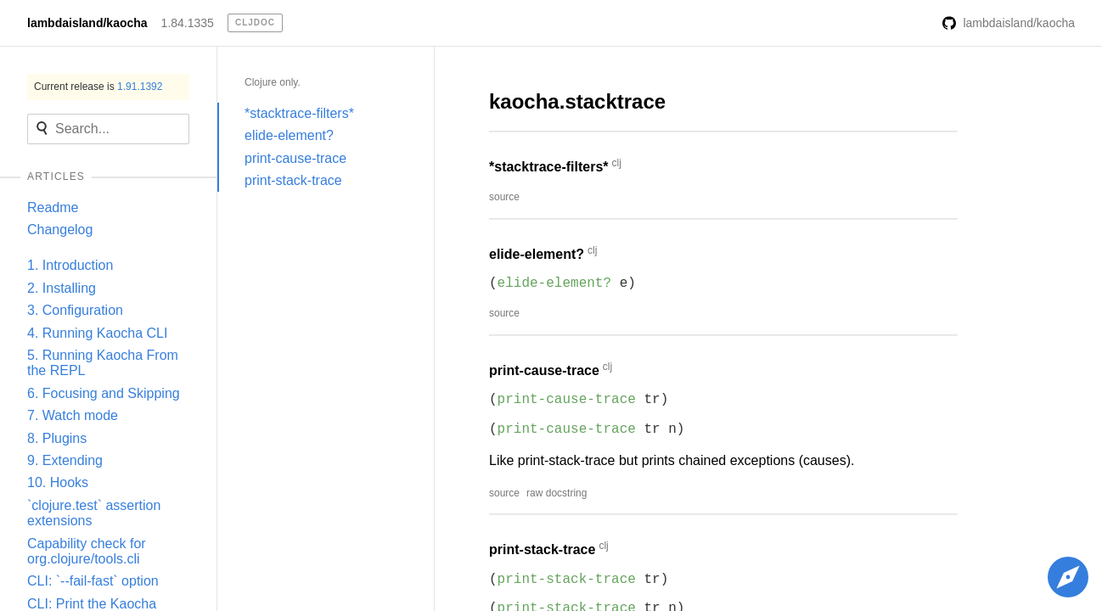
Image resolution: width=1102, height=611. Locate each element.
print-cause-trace (295, 158)
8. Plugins (57, 438)
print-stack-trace (293, 180)
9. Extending (65, 460)
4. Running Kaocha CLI (97, 333)
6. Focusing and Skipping (103, 393)
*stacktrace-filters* (299, 113)
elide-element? (289, 135)
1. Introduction (70, 265)
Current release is (98, 86)
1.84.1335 (187, 23)
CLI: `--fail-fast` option (93, 581)
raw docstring (556, 493)
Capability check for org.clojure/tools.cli (86, 551)
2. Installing (61, 288)
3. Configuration (75, 310)
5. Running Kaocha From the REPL (102, 363)
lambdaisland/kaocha (87, 23)
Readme (52, 207)
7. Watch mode (72, 415)
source (504, 197)
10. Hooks (57, 482)
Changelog (60, 229)
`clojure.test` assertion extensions (93, 513)
